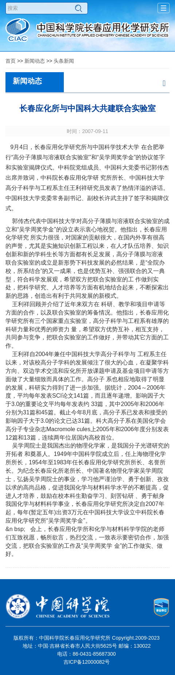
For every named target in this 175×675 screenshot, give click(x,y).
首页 (10, 61)
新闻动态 (34, 61)
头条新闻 (64, 61)
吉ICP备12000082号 (86, 662)
